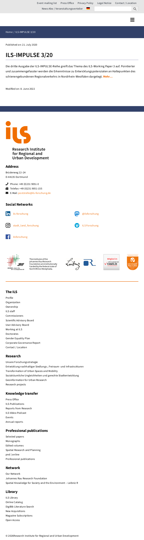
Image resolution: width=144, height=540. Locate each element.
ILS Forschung (90, 226)
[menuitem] (88, 8)
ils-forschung (20, 214)
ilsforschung (20, 237)
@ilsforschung (90, 214)
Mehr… (108, 77)
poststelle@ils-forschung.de (34, 193)
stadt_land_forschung (26, 226)
